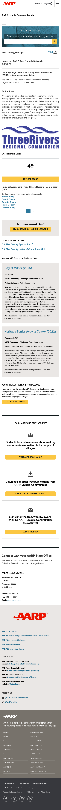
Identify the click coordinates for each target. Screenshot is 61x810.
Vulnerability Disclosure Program (12, 792)
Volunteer (6, 741)
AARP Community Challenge (14, 640)
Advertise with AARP (36, 732)
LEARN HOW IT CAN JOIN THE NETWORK (30, 229)
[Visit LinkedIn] (30, 799)
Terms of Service (24, 784)
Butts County (8, 196)
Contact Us (33, 736)
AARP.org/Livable (9, 631)
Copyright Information (35, 788)
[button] (58, 3)
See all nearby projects (15, 402)
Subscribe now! (30, 532)
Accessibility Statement (40, 784)
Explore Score (30, 179)
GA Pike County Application (16, 244)
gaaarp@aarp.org (14, 600)
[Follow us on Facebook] (6, 799)
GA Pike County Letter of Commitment (22, 249)
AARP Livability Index (11, 645)
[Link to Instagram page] (22, 799)
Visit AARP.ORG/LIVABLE (30, 457)
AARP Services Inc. (36, 745)
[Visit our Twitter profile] (14, 799)
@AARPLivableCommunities (16, 698)
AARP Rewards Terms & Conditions (13, 788)
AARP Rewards (8, 749)
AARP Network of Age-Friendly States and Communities (25, 636)
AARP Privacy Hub (8, 784)
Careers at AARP (35, 741)
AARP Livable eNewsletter (13, 649)
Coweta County (9, 202)
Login (46, 3)
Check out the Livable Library (30, 494)
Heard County (8, 205)
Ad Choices (30, 792)
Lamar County (8, 207)
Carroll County (8, 199)
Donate (5, 736)
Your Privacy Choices (44, 792)
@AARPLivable (11, 702)
